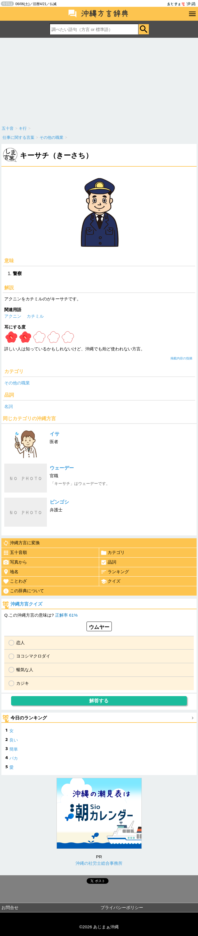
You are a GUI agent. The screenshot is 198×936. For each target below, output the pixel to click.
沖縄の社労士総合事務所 (99, 863)
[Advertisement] (99, 80)
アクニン (12, 316)
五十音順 (15, 553)
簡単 (13, 749)
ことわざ (15, 581)
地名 (10, 572)
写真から (15, 562)
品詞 (108, 562)
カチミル (35, 316)
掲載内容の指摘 (181, 358)
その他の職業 (17, 382)
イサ (54, 434)
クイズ (110, 581)
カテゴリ (113, 553)
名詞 (8, 406)
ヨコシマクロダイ (33, 656)
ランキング (115, 572)
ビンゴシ (59, 502)
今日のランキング (29, 717)
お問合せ (9, 907)
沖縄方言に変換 (21, 543)
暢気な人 (24, 669)
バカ (13, 758)
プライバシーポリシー (122, 907)
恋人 (20, 642)
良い (13, 740)
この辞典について (23, 591)
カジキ (22, 683)
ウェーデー (62, 468)
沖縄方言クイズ (26, 604)
